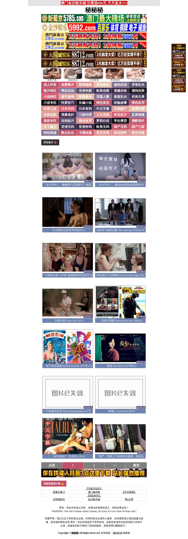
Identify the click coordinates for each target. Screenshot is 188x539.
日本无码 (67, 109)
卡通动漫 (85, 133)
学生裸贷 (120, 121)
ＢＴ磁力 (50, 127)
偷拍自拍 (120, 85)
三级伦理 (85, 115)
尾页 (136, 465)
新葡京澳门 (59, 492)
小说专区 (50, 103)
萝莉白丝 (102, 121)
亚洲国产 (120, 109)
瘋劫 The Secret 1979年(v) (121, 365)
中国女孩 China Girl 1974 (69, 320)
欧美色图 (102, 91)
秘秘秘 (94, 10)
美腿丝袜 (120, 91)
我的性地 (117, 533)
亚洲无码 (67, 127)
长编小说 (85, 103)
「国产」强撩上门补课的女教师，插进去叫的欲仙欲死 (128, 456)
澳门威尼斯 (94, 492)
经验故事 (120, 103)
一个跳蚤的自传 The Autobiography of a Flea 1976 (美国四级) (78, 411)
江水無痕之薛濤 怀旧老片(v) (68, 230)
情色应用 (138, 103)
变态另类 (102, 133)
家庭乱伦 (120, 97)
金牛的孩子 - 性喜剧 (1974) (68, 456)
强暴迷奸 (67, 115)
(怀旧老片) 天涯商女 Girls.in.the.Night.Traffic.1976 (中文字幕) (131, 275)
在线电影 (50, 115)
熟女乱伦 (67, 133)
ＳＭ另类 (102, 115)
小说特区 (50, 97)
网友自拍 (67, 91)
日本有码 (85, 109)
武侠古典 (138, 97)
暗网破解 (85, 85)
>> (115, 465)
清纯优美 (138, 91)
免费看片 (67, 85)
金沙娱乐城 (94, 499)
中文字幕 (102, 109)
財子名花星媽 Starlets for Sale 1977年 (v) (69, 365)
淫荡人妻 (102, 97)
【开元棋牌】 (129, 492)
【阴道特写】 (94, 495)
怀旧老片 (120, 115)
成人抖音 (50, 85)
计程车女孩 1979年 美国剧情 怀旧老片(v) (68, 275)
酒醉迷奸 (138, 121)
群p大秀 (129, 499)
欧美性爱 (138, 109)
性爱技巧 (67, 103)
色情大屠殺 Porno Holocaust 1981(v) (121, 320)
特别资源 (50, 133)
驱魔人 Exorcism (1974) (121, 411)
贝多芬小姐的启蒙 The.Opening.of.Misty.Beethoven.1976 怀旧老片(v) (134, 230)
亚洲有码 (85, 127)
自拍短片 (67, 121)
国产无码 (120, 127)
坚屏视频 (138, 115)
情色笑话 (102, 103)
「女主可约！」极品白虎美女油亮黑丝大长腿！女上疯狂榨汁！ (133, 184)
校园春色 (85, 97)
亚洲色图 (85, 91)
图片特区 (50, 91)
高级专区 (50, 121)
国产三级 (138, 127)
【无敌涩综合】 (94, 488)
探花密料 (120, 133)
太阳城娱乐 (59, 499)
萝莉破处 (102, 85)
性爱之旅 (50, 109)
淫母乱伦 (138, 85)
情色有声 (85, 121)
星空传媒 (138, 133)
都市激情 (67, 97)
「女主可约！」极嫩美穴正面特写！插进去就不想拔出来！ (78, 184)
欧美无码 (102, 127)
